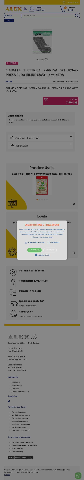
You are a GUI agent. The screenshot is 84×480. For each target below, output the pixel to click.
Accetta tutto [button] (34, 250)
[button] (42, 239)
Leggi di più (49, 237)
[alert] (42, 240)
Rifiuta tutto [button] (50, 250)
